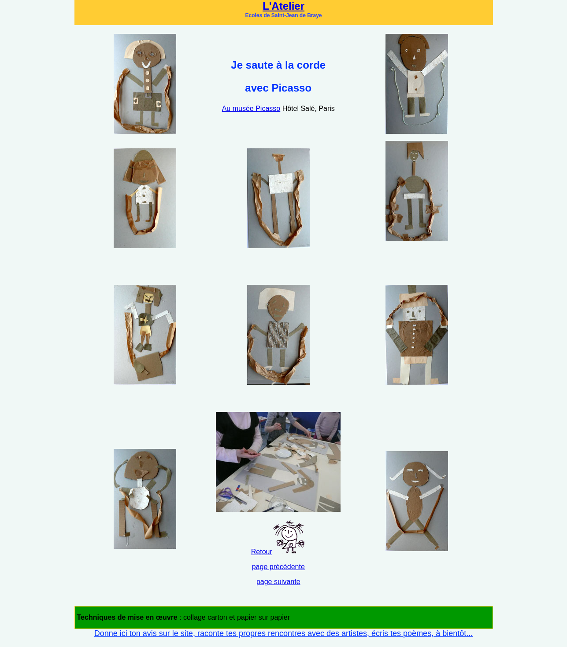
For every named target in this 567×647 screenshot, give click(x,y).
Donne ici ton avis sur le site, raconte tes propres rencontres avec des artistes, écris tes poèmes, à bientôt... (283, 633)
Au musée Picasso (251, 108)
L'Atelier (283, 6)
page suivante (278, 581)
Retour (261, 551)
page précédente (278, 566)
